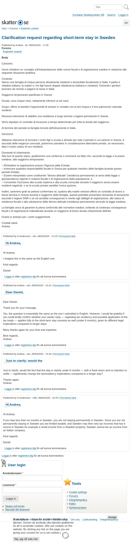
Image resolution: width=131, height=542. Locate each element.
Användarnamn (12, 473)
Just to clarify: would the (24, 360)
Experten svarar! (30, 28)
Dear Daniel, (15, 292)
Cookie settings (78, 492)
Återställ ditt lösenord (17, 509)
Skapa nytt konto (15, 506)
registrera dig (28, 276)
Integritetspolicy (78, 500)
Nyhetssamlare (78, 507)
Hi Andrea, (13, 243)
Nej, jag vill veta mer (26, 539)
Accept (112, 517)
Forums (14, 28)
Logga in (123, 15)
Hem (4, 28)
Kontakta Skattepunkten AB (88, 15)
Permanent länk (67, 236)
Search (111, 15)
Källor (72, 503)
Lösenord (8, 485)
